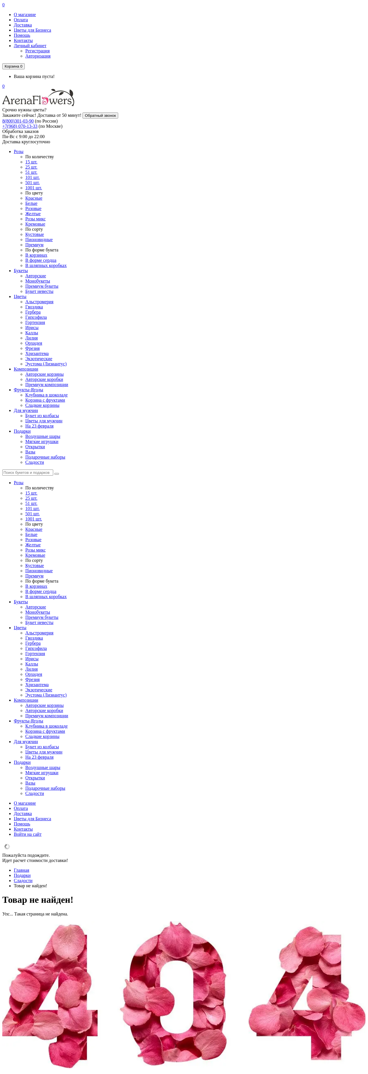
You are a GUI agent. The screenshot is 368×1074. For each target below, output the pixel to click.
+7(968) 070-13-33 (19, 126)
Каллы (31, 332)
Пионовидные (39, 239)
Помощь (22, 35)
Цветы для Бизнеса (32, 30)
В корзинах (36, 255)
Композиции (26, 369)
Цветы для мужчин (43, 420)
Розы (19, 151)
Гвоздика (34, 306)
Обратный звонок (100, 115)
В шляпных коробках (46, 265)
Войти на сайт (27, 834)
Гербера (33, 312)
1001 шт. (33, 187)
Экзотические (38, 358)
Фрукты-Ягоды (28, 389)
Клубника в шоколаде (46, 394)
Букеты (21, 270)
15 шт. (31, 161)
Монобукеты (37, 280)
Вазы (30, 451)
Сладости (34, 462)
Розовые (33, 208)
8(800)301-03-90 (18, 121)
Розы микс (35, 218)
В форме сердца (40, 260)
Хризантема (37, 353)
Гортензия (35, 322)
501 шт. (32, 182)
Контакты (23, 40)
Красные (33, 198)
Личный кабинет (30, 45)
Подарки (22, 431)
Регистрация (37, 50)
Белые (31, 203)
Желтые (33, 213)
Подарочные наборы (45, 457)
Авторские (35, 275)
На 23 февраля (39, 426)
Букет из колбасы (42, 415)
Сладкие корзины (42, 405)
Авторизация (38, 56)
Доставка (23, 24)
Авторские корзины (44, 374)
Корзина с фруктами (45, 400)
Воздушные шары (42, 436)
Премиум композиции (46, 384)
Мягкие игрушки (41, 441)
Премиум (34, 244)
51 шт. (31, 172)
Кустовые (34, 234)
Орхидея (33, 343)
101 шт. (32, 177)
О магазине (25, 14)
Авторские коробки (44, 379)
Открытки (35, 446)
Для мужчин (26, 410)
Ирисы (32, 327)
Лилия (31, 337)
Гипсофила (36, 317)
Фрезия (32, 348)
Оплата (21, 19)
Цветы (20, 296)
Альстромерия (39, 301)
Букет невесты (39, 291)
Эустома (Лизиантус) (46, 363)
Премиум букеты (41, 286)
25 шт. (31, 167)
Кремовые (35, 224)
